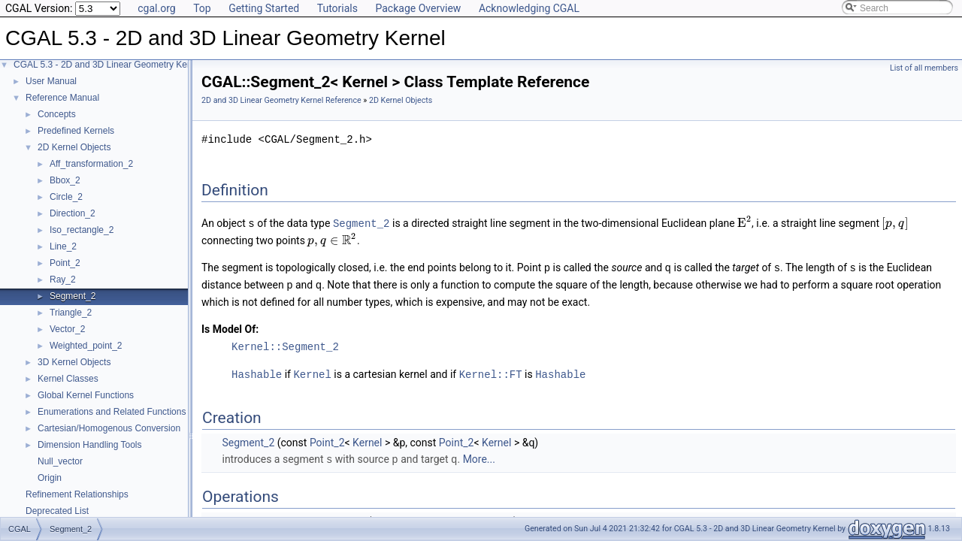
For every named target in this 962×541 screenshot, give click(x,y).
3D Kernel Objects (74, 362)
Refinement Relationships (77, 494)
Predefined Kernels (76, 130)
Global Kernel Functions (86, 395)
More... (479, 456)
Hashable (256, 371)
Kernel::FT (490, 371)
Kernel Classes (68, 378)
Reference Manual (62, 97)
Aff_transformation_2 (91, 164)
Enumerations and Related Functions (112, 412)
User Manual (51, 81)
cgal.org (156, 8)
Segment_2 (72, 296)
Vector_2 (67, 329)
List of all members (924, 68)
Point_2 (65, 263)
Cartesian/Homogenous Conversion (109, 428)
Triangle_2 (71, 312)
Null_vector (60, 461)
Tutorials (337, 8)
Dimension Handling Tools (90, 445)
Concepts (57, 114)
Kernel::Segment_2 (285, 344)
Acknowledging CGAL (529, 8)
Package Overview (418, 8)
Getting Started (263, 8)
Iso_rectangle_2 (81, 230)
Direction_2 (72, 213)
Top (202, 8)
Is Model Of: (230, 327)
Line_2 (63, 246)
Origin (50, 478)
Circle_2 (66, 197)
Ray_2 (63, 279)
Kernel (312, 371)
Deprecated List (57, 511)
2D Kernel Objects (74, 147)
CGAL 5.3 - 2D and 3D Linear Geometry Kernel (108, 64)
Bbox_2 (65, 180)
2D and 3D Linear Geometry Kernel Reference (281, 100)
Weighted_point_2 (86, 345)
